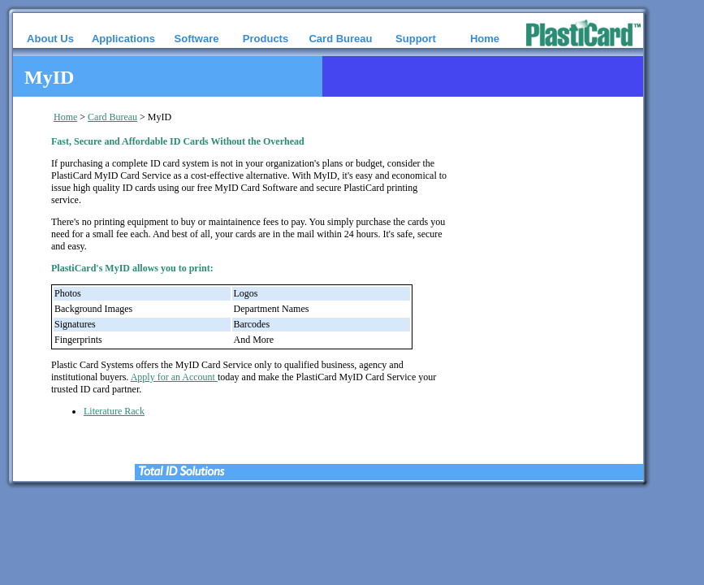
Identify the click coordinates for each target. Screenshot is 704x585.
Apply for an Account (174, 377)
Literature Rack (114, 411)
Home (65, 117)
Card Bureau (112, 117)
